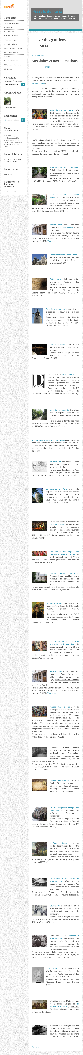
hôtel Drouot (68, 374)
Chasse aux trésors (59, 780)
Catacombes (55, 279)
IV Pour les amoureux (11, 36)
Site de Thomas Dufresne (12, 192)
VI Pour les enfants (10, 44)
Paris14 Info (8, 174)
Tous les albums (10, 108)
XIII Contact (8, 69)
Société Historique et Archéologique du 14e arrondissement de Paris (12, 138)
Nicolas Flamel (56, 224)
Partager (36, 1047)
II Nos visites (8, 27)
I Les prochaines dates (11, 23)
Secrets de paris (47, 11)
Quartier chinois (57, 524)
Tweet (47, 67)
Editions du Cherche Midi (12, 159)
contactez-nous (38, 83)
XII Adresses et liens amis (12, 65)
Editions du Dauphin (10, 161)
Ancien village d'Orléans (64, 573)
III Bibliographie (9, 31)
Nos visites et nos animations (55, 60)
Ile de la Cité (55, 461)
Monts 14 (7, 147)
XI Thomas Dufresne (11, 61)
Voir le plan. (52, 241)
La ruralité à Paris (56, 489)
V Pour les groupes (10, 40)
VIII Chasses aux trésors (12, 52)
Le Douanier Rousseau (60, 843)
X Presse (7, 56)
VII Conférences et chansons (13, 48)
